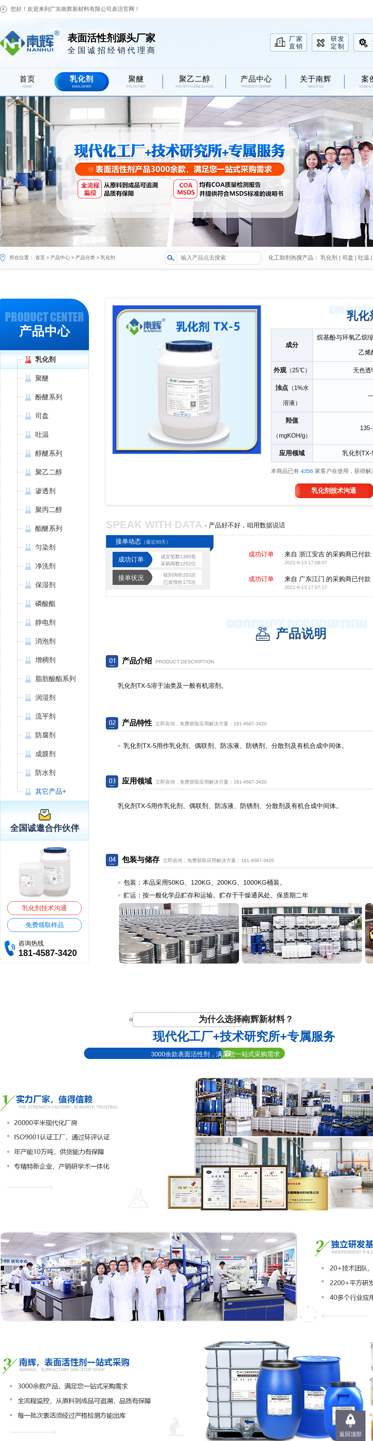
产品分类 (85, 257)
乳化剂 (108, 257)
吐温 (363, 257)
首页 (40, 257)
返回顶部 (350, 1434)
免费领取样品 (45, 925)
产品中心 (60, 257)
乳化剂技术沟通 (44, 908)
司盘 (347, 257)
